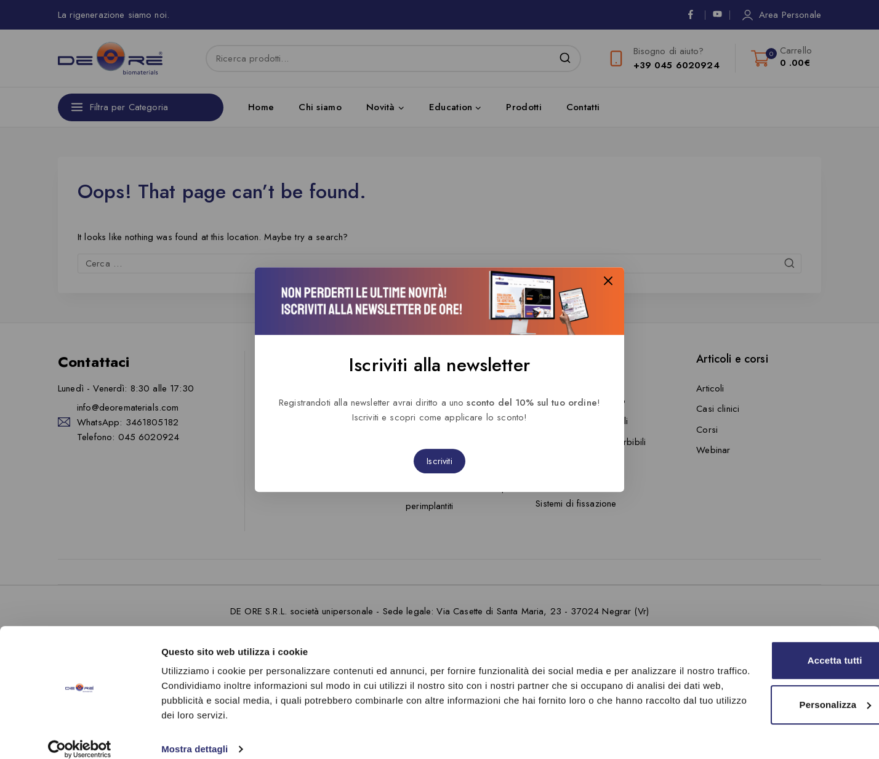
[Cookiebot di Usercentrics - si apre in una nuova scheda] (80, 735)
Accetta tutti (776, 646)
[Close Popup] (608, 282)
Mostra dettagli (194, 734)
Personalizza (777, 690)
